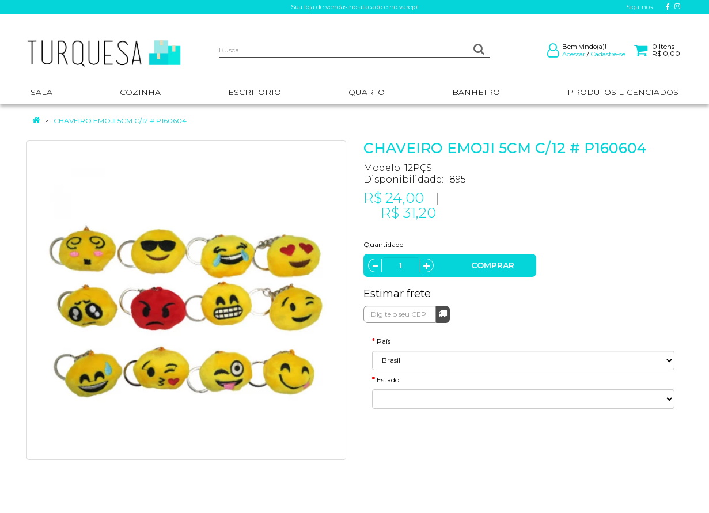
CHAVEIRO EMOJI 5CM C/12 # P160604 (120, 120)
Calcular (442, 313)
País (383, 341)
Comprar (492, 265)
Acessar (573, 54)
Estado (388, 379)
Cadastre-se (608, 54)
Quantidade (383, 244)
